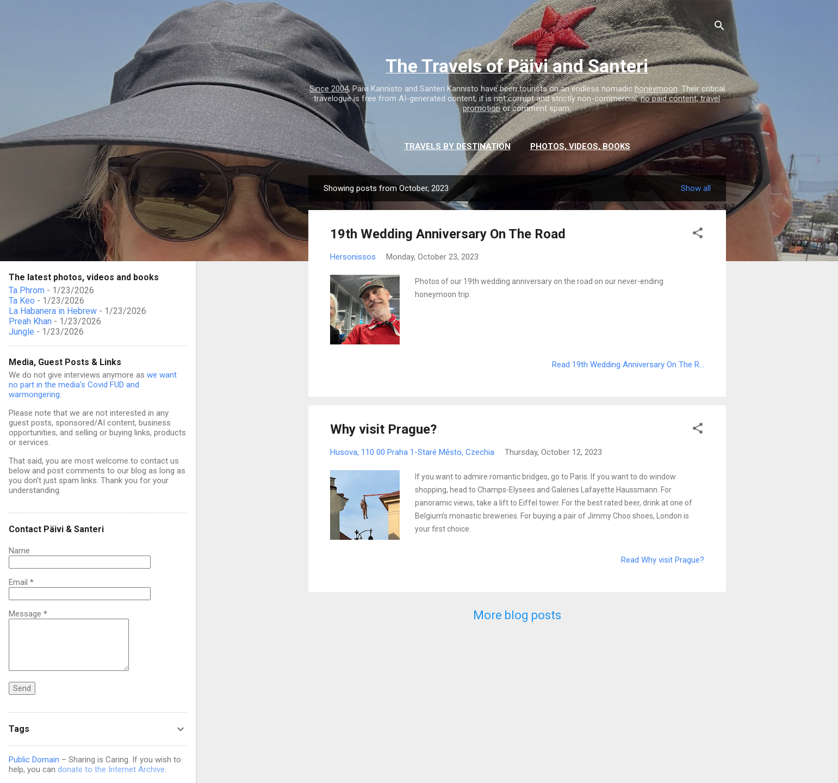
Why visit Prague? (383, 429)
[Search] (719, 27)
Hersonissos (353, 257)
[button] (697, 234)
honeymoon (656, 89)
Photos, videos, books (580, 146)
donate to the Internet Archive (111, 769)
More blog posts (517, 615)
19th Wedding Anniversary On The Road (448, 234)
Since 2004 (329, 89)
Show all (696, 188)
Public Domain (34, 759)
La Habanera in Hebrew (53, 311)
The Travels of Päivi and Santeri (517, 66)
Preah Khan (30, 321)
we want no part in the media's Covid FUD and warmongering (93, 384)
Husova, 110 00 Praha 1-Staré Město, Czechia (412, 452)
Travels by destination (457, 146)
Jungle (21, 331)
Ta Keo (22, 300)
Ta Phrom (27, 290)
